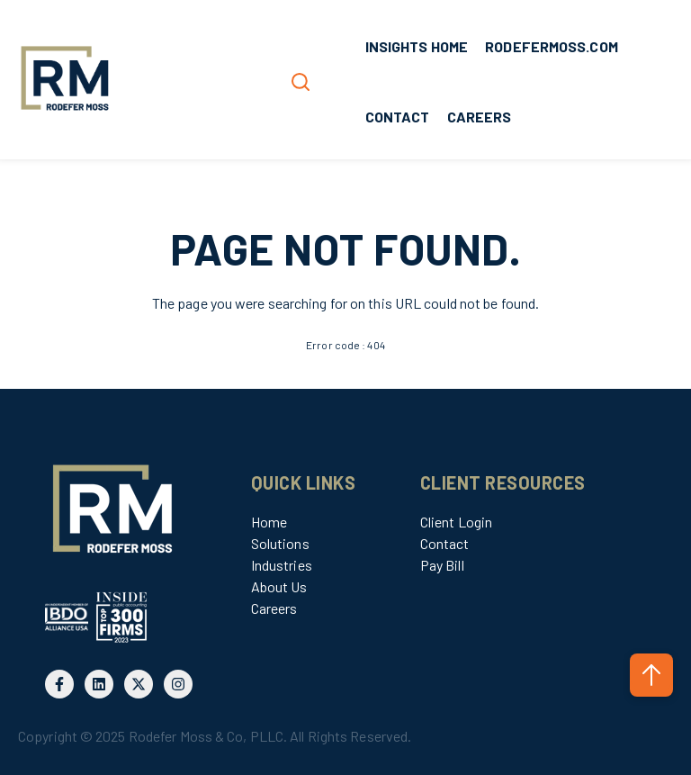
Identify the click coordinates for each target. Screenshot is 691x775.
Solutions (280, 543)
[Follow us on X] (138, 684)
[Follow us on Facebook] (59, 684)
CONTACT (397, 116)
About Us (279, 586)
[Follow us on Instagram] (178, 684)
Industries (281, 564)
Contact (445, 543)
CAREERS (479, 116)
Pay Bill (442, 564)
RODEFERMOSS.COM (551, 46)
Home (269, 521)
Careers (274, 608)
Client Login (456, 521)
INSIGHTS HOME (416, 46)
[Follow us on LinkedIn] (99, 684)
